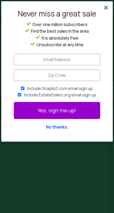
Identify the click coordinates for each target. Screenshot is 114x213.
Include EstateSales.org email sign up (60, 95)
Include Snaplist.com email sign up (60, 88)
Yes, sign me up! (57, 110)
